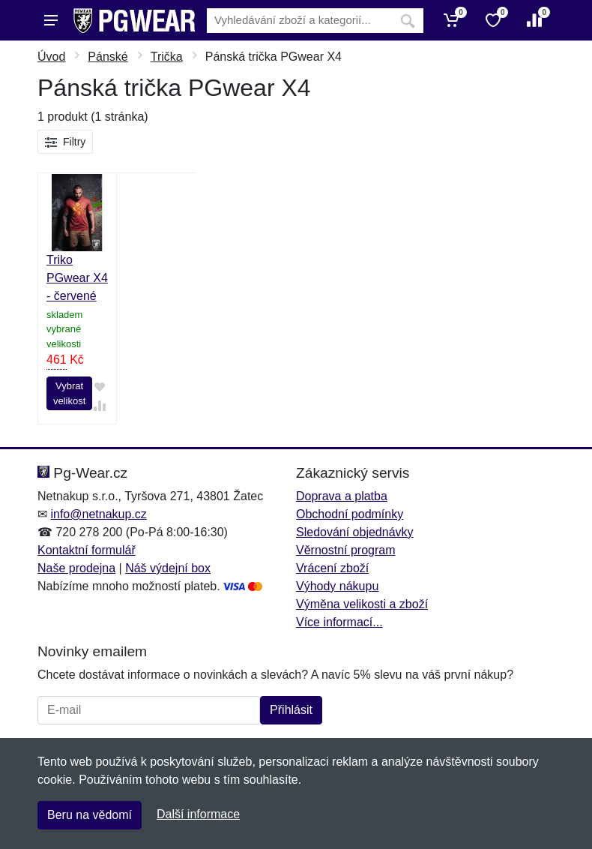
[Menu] (50, 20)
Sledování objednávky (355, 532)
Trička (167, 56)
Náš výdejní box (168, 568)
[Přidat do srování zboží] (99, 406)
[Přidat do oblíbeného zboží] (99, 386)
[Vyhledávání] (299, 20)
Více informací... (339, 622)
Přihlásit (291, 710)
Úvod (51, 56)
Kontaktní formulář (86, 550)
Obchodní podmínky (349, 514)
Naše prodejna (76, 568)
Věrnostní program (346, 550)
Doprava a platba (341, 496)
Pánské (107, 56)
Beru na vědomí (89, 814)
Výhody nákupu (337, 586)
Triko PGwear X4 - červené (77, 278)
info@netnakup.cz (98, 514)
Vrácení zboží (332, 568)
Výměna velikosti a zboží (362, 604)
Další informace (198, 814)
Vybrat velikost (69, 393)
